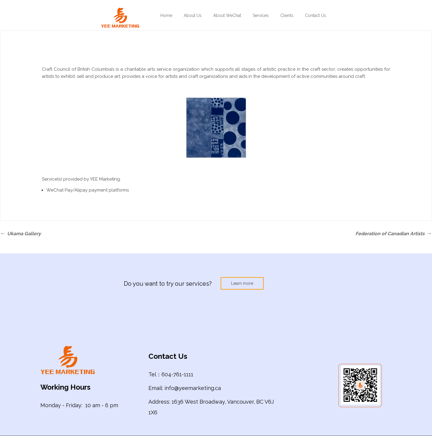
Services (261, 15)
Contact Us (315, 15)
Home (166, 15)
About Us (193, 15)
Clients (286, 15)
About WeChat (227, 15)
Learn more (242, 283)
